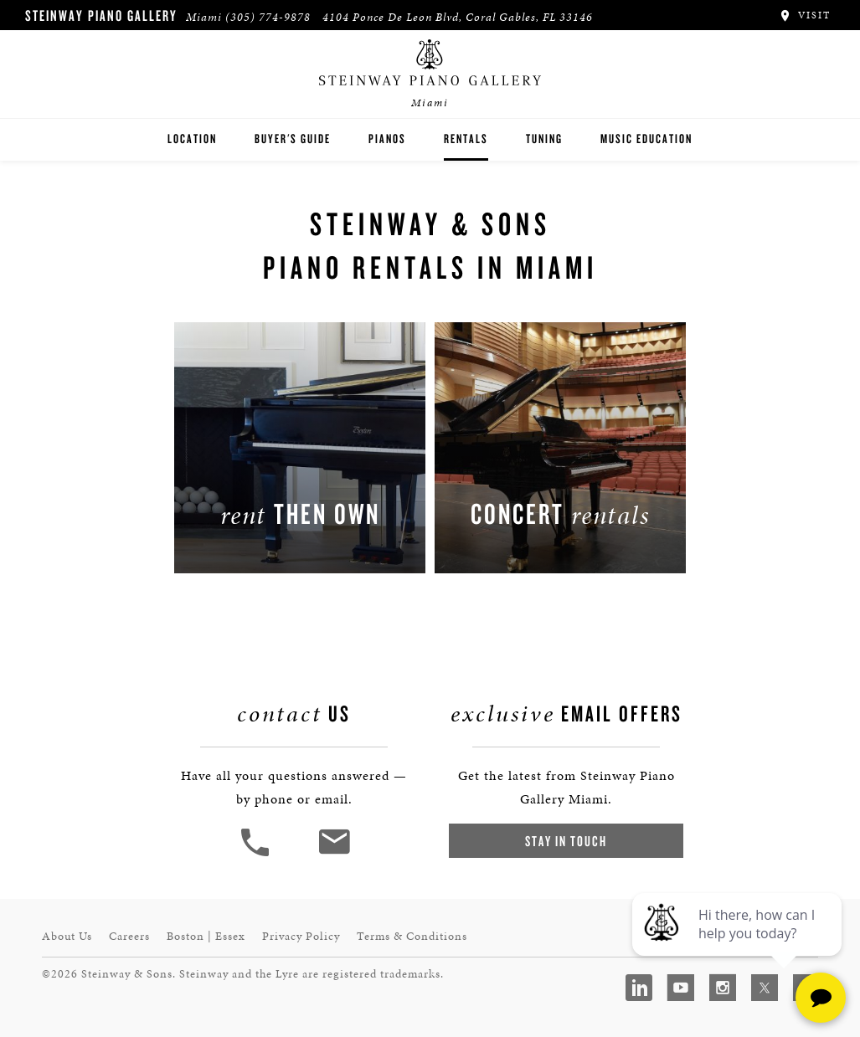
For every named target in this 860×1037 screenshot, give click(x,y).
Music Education (646, 138)
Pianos (387, 138)
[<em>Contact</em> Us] (333, 854)
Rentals (466, 138)
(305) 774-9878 (268, 17)
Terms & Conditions (412, 936)
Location (192, 138)
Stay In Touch (566, 841)
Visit (804, 15)
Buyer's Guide (293, 138)
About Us (67, 936)
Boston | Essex (206, 936)
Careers (129, 936)
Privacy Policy (301, 936)
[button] (257, 854)
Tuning (544, 138)
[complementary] (738, 945)
